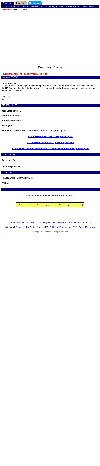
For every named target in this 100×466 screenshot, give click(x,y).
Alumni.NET (42, 227)
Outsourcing (35, 3)
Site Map (9, 227)
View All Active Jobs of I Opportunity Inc (47, 130)
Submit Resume (16, 222)
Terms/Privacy (74, 222)
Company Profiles (54, 6)
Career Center (72, 6)
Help (85, 6)
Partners (19, 227)
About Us (87, 222)
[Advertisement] (50, 33)
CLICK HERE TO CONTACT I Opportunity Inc (50, 136)
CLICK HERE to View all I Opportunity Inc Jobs (50, 142)
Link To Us (30, 227)
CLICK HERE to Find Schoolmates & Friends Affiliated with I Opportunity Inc (50, 148)
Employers (21, 3)
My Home (10, 6)
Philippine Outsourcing (60, 227)
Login (91, 6)
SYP (75, 227)
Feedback (61, 222)
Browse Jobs (37, 6)
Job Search (23, 6)
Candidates (7, 3)
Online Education (87, 227)
